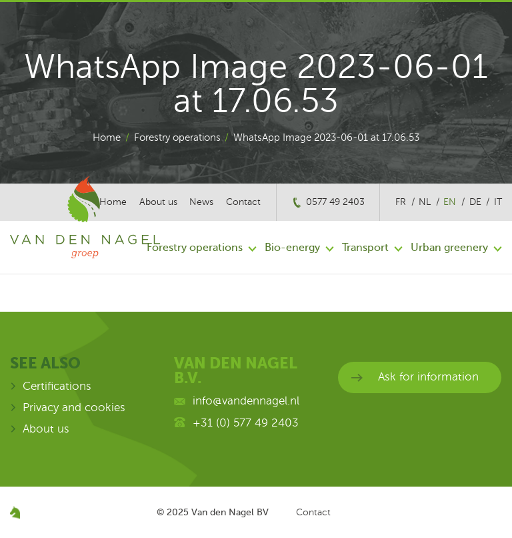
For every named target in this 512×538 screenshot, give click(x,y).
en (449, 202)
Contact (243, 202)
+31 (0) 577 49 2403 (246, 423)
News (201, 202)
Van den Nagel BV (230, 512)
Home (107, 137)
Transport (365, 248)
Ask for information (428, 376)
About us (46, 429)
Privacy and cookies (74, 407)
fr (400, 202)
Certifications (57, 386)
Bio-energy (292, 248)
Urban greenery (449, 248)
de (475, 202)
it (498, 202)
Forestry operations (177, 137)
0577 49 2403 (335, 202)
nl (425, 202)
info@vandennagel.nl (246, 400)
